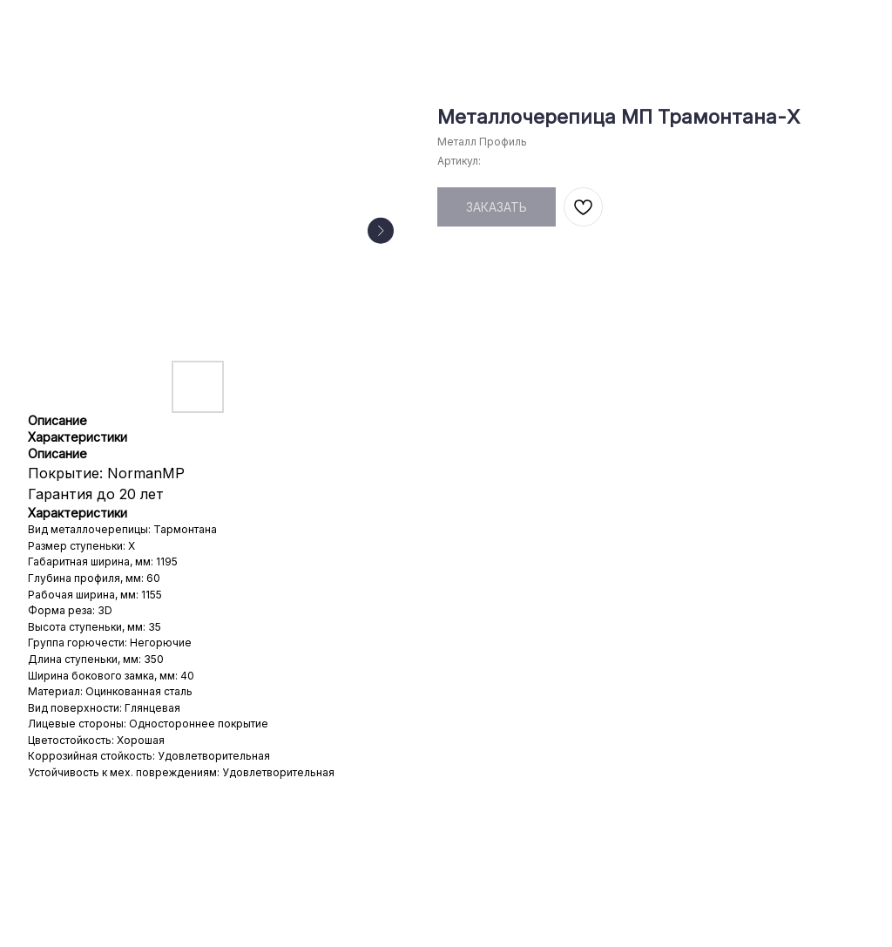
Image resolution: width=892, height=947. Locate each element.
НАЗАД (49, 24)
